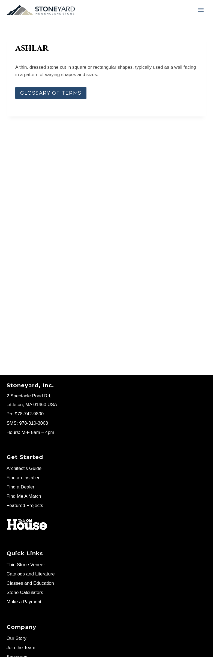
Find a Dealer (20, 487)
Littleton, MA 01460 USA (32, 404)
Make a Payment (24, 601)
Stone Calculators (25, 592)
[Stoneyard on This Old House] (27, 524)
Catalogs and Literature (31, 574)
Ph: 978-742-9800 (25, 413)
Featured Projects (25, 505)
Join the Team (21, 647)
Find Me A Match (24, 496)
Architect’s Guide (24, 468)
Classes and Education (30, 583)
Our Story (16, 638)
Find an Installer (23, 477)
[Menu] (200, 10)
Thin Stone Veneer (26, 564)
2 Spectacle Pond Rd (28, 395)
